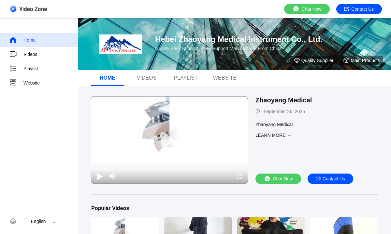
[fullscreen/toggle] (239, 176)
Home (22, 40)
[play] (169, 140)
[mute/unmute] (112, 176)
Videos (23, 54)
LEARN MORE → (273, 135)
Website (24, 83)
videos (146, 78)
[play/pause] (99, 176)
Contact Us (359, 9)
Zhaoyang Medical (283, 100)
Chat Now (306, 9)
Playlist (23, 68)
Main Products (361, 60)
